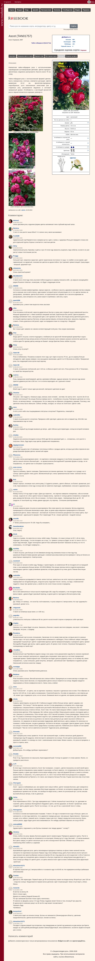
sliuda (15, 699)
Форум (19, 10)
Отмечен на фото (71, 56)
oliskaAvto (17, 268)
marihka (16, 548)
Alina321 (16, 846)
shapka (15, 623)
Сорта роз (12, 10)
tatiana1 (16, 220)
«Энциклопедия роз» (60, 951)
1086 (73, 41)
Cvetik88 (16, 236)
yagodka (16, 615)
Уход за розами (27, 10)
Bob (14, 479)
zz (14, 504)
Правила (86, 10)
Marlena (16, 228)
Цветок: (73, 158)
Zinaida (15, 754)
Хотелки (68, 39)
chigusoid (16, 607)
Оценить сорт (39, 56)
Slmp (15, 345)
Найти (73, 26)
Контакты (18, 2)
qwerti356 (16, 300)
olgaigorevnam (18, 445)
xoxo (15, 687)
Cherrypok (17, 783)
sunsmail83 (17, 746)
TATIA (15, 797)
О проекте (7, 2)
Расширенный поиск (71, 29)
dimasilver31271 (19, 865)
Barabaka (16, 588)
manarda (16, 888)
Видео (77, 10)
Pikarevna (16, 455)
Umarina (16, 393)
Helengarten (17, 810)
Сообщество (67, 10)
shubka (15, 435)
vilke (14, 308)
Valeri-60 (16, 353)
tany (14, 333)
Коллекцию (67, 41)
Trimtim (16, 875)
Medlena (16, 674)
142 (73, 44)
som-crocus (17, 467)
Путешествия (46, 10)
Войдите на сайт (63, 941)
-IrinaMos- (16, 650)
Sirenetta (16, 731)
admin (23, 210)
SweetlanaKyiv (18, 526)
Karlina (15, 425)
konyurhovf (17, 911)
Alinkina (16, 832)
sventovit (16, 561)
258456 (15, 286)
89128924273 (17, 276)
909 (73, 39)
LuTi (14, 764)
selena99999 (17, 824)
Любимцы (68, 44)
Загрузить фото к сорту (25, 56)
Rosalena (16, 633)
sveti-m (15, 375)
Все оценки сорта (51, 56)
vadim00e (16, 415)
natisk (15, 489)
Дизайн (35, 10)
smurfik (16, 518)
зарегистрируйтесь (78, 941)
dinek (15, 534)
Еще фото (12, 56)
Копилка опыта (57, 10)
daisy (15, 246)
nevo (15, 407)
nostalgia (16, 667)
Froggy (15, 256)
